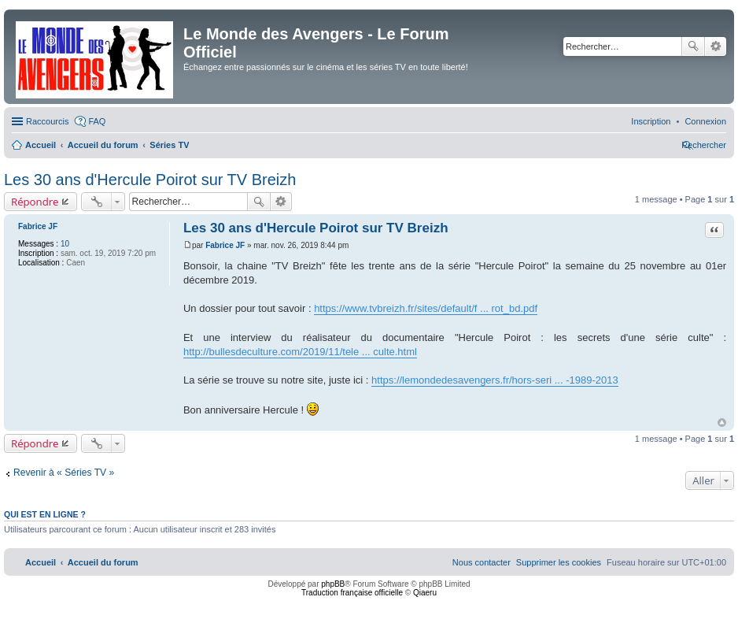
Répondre (35, 202)
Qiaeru (425, 592)
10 (65, 243)
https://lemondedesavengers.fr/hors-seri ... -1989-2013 (494, 380)
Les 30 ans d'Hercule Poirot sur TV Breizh (150, 179)
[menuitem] (705, 121)
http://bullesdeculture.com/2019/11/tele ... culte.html (300, 352)
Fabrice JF (37, 226)
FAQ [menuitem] (96, 121)
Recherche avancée (715, 46)
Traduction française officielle (352, 592)
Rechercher (693, 46)
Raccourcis (47, 121)
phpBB (333, 584)
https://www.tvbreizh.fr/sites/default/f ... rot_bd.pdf (425, 308)
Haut (722, 422)
